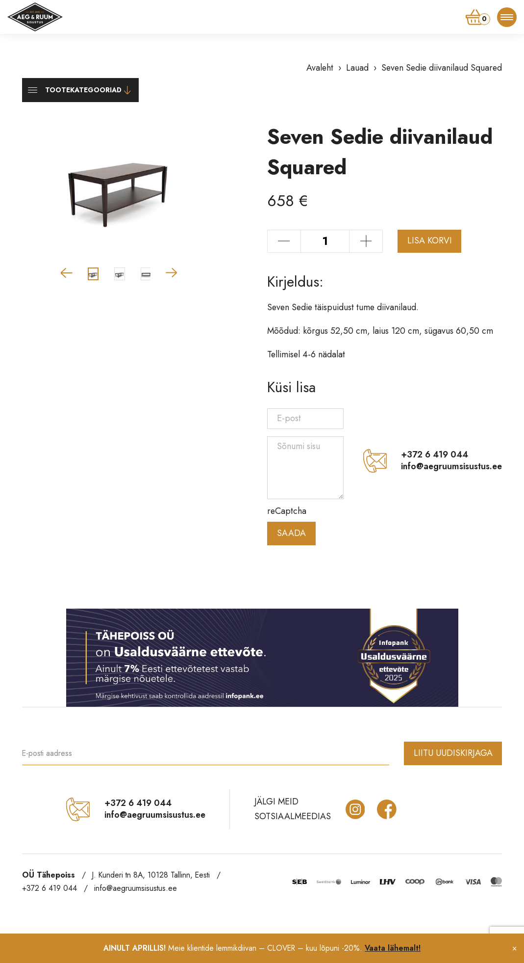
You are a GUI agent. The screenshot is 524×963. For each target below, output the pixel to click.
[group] (119, 185)
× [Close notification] (514, 948)
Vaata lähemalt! (393, 948)
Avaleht (319, 67)
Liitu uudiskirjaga (453, 753)
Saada (291, 533)
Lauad (357, 67)
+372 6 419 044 (434, 455)
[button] (67, 273)
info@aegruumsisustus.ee (451, 467)
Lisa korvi (429, 240)
